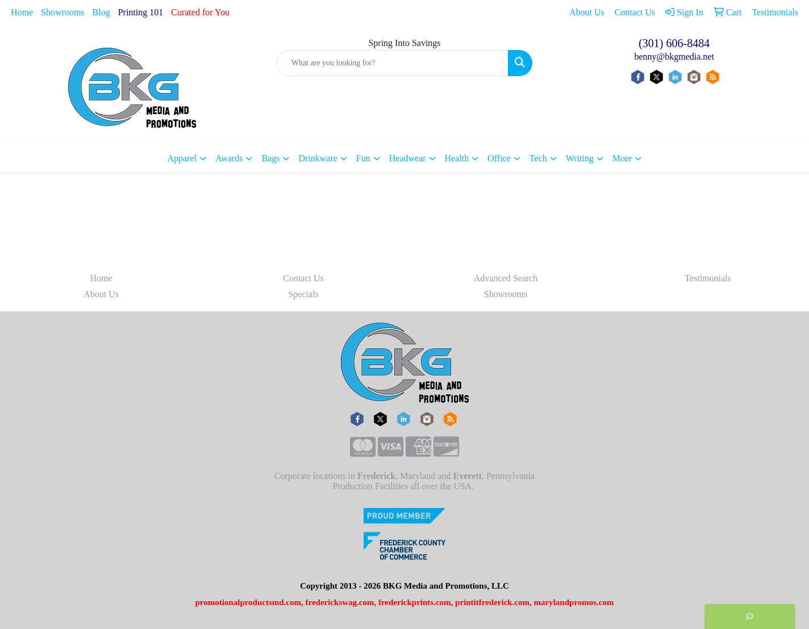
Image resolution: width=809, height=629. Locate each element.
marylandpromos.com (574, 602)
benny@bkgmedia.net (674, 56)
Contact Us (303, 278)
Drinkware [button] (317, 158)
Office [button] (499, 158)
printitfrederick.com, (493, 602)
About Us (101, 294)
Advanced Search (505, 278)
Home (22, 12)
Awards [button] (229, 158)
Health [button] (457, 158)
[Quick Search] (393, 63)
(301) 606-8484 (674, 43)
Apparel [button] (182, 158)
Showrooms (62, 12)
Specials (303, 294)
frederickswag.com (340, 602)
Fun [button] (363, 158)
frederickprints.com (414, 602)
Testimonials (708, 278)
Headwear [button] (407, 158)
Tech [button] (538, 158)
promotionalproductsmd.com (248, 602)
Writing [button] (580, 158)
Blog (101, 12)
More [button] (622, 158)
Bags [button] (270, 158)
